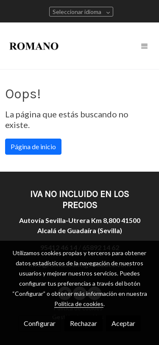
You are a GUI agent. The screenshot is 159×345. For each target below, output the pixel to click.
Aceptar (123, 323)
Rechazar (83, 323)
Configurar (40, 323)
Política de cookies (78, 303)
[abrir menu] (144, 46)
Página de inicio (33, 146)
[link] (33, 46)
